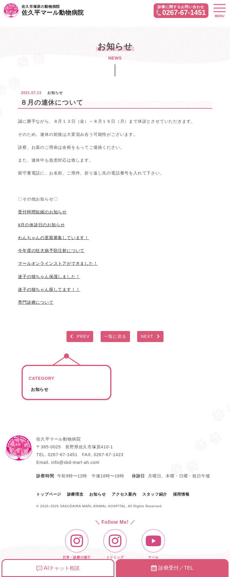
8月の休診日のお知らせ (41, 224)
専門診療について (35, 302)
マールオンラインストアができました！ (58, 263)
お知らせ (40, 389)
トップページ (48, 494)
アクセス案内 (124, 494)
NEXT (150, 336)
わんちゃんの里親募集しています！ (53, 237)
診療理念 (75, 494)
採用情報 (181, 494)
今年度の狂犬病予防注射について (51, 250)
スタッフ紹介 (154, 494)
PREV (80, 336)
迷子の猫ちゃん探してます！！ (49, 289)
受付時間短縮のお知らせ (42, 211)
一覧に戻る (115, 336)
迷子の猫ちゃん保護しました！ (49, 276)
